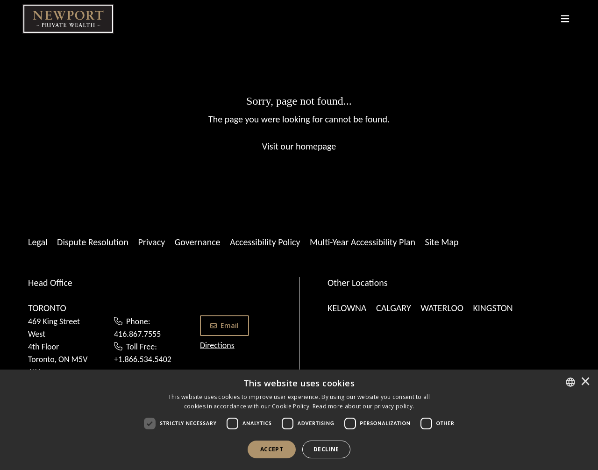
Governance (198, 242)
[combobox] (570, 382)
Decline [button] (326, 449)
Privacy (151, 242)
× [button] (585, 382)
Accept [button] (271, 449)
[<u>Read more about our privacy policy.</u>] (363, 406)
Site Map (442, 242)
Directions (217, 345)
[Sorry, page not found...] (299, 122)
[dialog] (299, 420)
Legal (38, 242)
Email (224, 325)
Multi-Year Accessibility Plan (362, 242)
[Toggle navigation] (565, 18)
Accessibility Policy (265, 242)
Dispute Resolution (92, 242)
